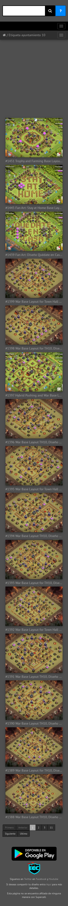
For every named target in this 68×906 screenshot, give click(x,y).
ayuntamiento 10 (33, 35)
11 (51, 827)
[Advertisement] (34, 77)
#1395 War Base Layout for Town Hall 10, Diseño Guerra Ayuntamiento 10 (34, 489)
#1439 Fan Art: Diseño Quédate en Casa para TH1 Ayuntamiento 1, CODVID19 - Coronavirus (34, 255)
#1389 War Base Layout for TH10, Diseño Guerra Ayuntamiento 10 (34, 770)
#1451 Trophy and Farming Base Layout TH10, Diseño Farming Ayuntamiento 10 (34, 161)
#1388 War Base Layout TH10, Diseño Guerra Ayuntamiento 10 (34, 817)
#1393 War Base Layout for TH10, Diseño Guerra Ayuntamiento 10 (34, 583)
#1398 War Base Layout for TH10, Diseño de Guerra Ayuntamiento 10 (34, 348)
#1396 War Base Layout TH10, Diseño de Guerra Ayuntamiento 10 (34, 442)
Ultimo (23, 833)
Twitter (28, 879)
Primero (9, 827)
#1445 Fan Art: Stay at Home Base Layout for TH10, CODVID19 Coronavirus (34, 208)
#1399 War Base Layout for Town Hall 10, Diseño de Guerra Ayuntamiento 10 (34, 302)
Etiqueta (14, 35)
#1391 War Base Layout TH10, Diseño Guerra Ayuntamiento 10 (34, 677)
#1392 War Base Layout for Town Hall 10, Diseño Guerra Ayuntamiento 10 (34, 630)
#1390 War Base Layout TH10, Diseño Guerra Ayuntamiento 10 (34, 723)
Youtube (53, 879)
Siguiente (10, 833)
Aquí (48, 884)
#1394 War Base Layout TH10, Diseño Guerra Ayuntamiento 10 (34, 536)
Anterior (22, 827)
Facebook (41, 879)
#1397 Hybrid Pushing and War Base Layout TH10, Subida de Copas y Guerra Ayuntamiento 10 (34, 395)
